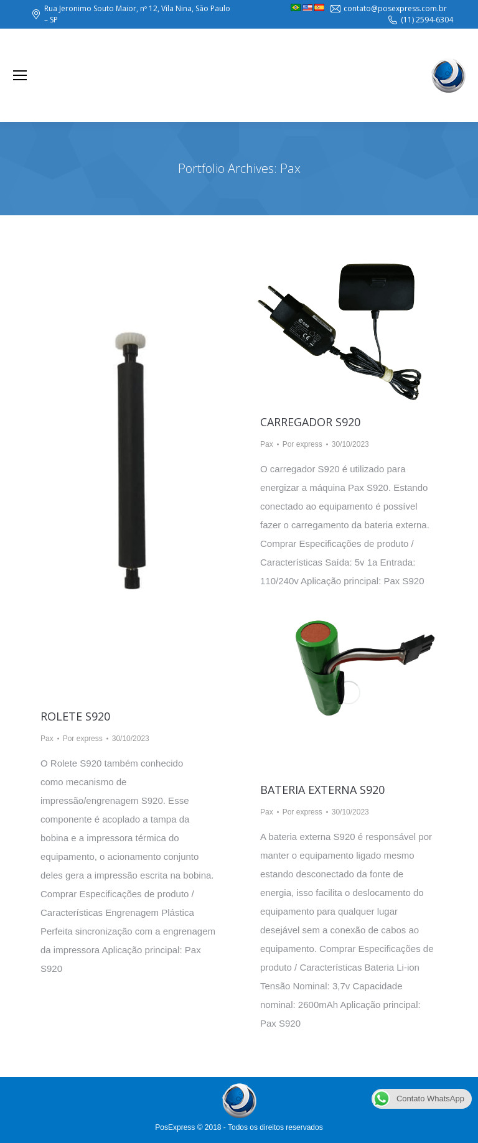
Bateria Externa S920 (322, 789)
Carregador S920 (310, 422)
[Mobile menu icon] (19, 75)
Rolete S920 (75, 716)
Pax (47, 738)
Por (83, 738)
